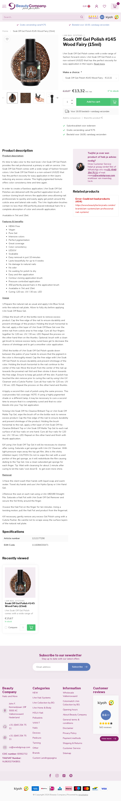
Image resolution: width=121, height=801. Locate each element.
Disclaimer (68, 728)
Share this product (93, 118)
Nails (35, 727)
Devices (36, 732)
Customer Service (72, 748)
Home (5, 31)
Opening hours (70, 709)
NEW (35, 692)
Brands (36, 752)
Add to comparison (72, 118)
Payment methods (72, 738)
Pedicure (37, 737)
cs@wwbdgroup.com (103, 175)
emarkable (83, 794)
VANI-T (36, 722)
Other (35, 747)
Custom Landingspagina (45, 757)
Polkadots (38, 717)
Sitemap (67, 753)
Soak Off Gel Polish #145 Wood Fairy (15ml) (34, 31)
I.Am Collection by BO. (44, 702)
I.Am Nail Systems (72, 35)
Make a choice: (72, 72)
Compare (12, 627)
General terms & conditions (71, 721)
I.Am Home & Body (42, 707)
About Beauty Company (75, 714)
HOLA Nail (38, 712)
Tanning (37, 742)
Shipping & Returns (72, 743)
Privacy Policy (69, 733)
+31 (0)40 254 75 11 (17, 726)
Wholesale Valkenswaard (70, 694)
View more (109, 738)
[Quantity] (23, 627)
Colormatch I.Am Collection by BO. (71, 703)
